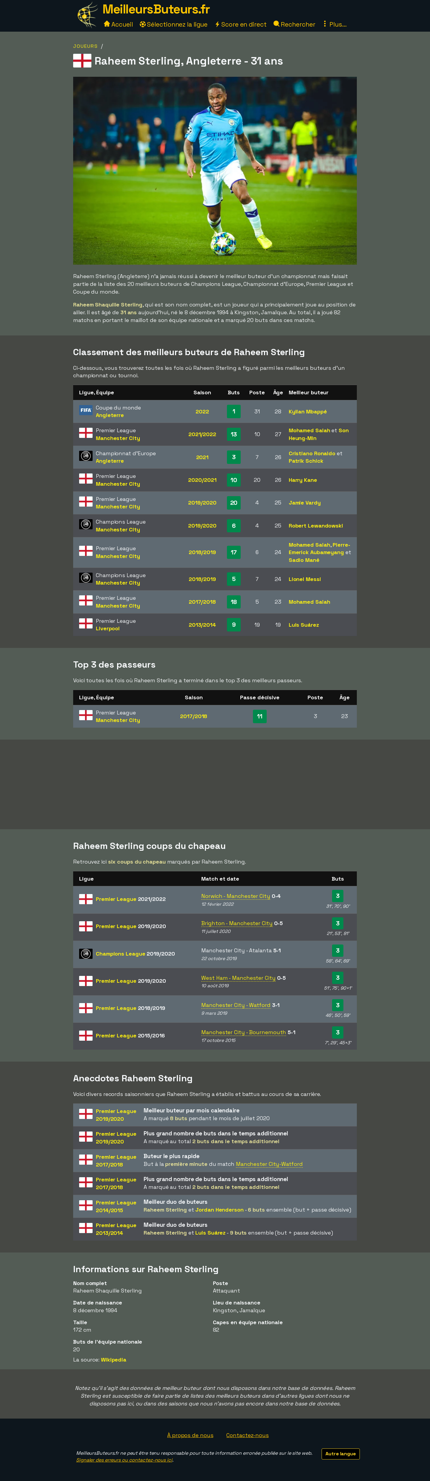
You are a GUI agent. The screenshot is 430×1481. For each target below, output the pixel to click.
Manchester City (118, 438)
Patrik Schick (306, 460)
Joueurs (85, 46)
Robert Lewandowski (316, 525)
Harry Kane (303, 479)
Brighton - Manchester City (236, 923)
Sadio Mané (304, 559)
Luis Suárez (304, 624)
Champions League (135, 953)
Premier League (131, 899)
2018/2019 (202, 552)
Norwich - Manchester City (235, 896)
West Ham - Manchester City (238, 977)
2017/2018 (202, 601)
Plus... (334, 24)
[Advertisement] (215, 784)
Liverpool (108, 628)
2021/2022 (202, 434)
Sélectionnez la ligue (174, 24)
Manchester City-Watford (269, 1163)
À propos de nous (190, 1435)
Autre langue (340, 1454)
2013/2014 (202, 624)
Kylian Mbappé (308, 411)
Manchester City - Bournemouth (243, 1032)
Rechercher (294, 24)
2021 (202, 457)
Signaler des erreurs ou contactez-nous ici (124, 1460)
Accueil (118, 24)
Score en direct (240, 24)
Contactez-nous (247, 1435)
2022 (202, 411)
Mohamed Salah (309, 430)
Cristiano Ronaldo (312, 453)
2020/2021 (202, 479)
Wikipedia (113, 1359)
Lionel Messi (305, 579)
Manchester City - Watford (236, 1005)
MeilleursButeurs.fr (156, 9)
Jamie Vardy (305, 502)
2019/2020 (202, 502)
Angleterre (110, 415)
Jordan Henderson (219, 1209)
